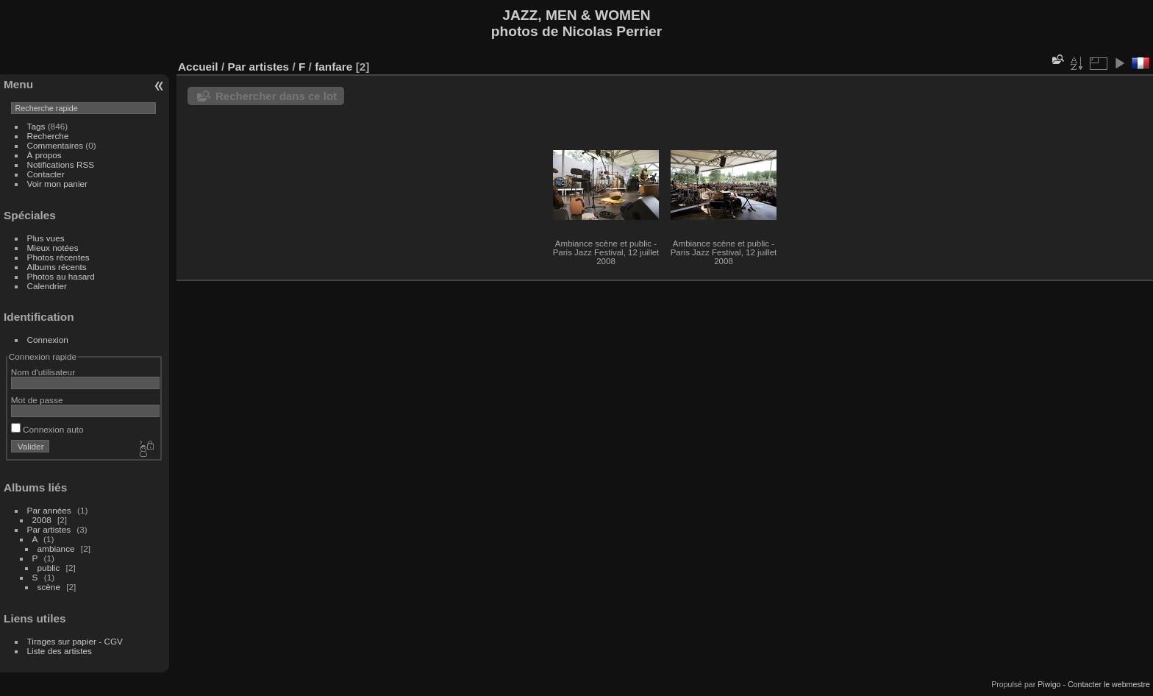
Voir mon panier (57, 183)
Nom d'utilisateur (43, 372)
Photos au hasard (61, 276)
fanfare (333, 66)
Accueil (198, 66)
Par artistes (49, 529)
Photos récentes (58, 257)
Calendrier (47, 286)
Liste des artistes (59, 651)
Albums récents (57, 266)
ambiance (56, 548)
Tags (36, 126)
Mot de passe (37, 400)
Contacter (46, 174)
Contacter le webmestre (1109, 684)
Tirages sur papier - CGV (75, 641)
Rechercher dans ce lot (276, 96)
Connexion (47, 339)
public (49, 567)
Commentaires (55, 145)
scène (49, 587)
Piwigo (1049, 684)
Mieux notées (53, 247)
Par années (49, 510)
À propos (44, 155)
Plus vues (46, 238)
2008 (41, 520)
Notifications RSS (61, 164)
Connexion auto (47, 429)
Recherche (48, 136)
